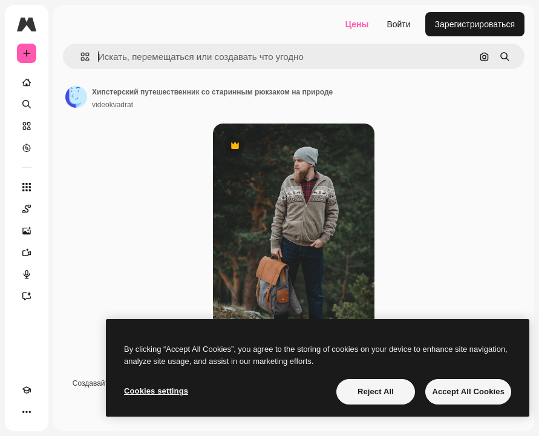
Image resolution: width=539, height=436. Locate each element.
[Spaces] (26, 209)
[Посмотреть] (26, 147)
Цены (357, 24)
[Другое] (26, 411)
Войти (398, 24)
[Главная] (26, 82)
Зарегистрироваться (475, 24)
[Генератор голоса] (26, 274)
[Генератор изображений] (26, 230)
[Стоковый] (26, 126)
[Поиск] (26, 104)
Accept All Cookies (468, 391)
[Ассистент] (26, 296)
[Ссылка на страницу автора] (76, 97)
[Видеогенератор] (26, 252)
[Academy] (26, 390)
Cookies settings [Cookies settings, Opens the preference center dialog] (156, 390)
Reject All (376, 391)
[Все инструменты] (26, 187)
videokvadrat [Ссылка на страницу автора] (112, 105)
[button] (80, 56)
